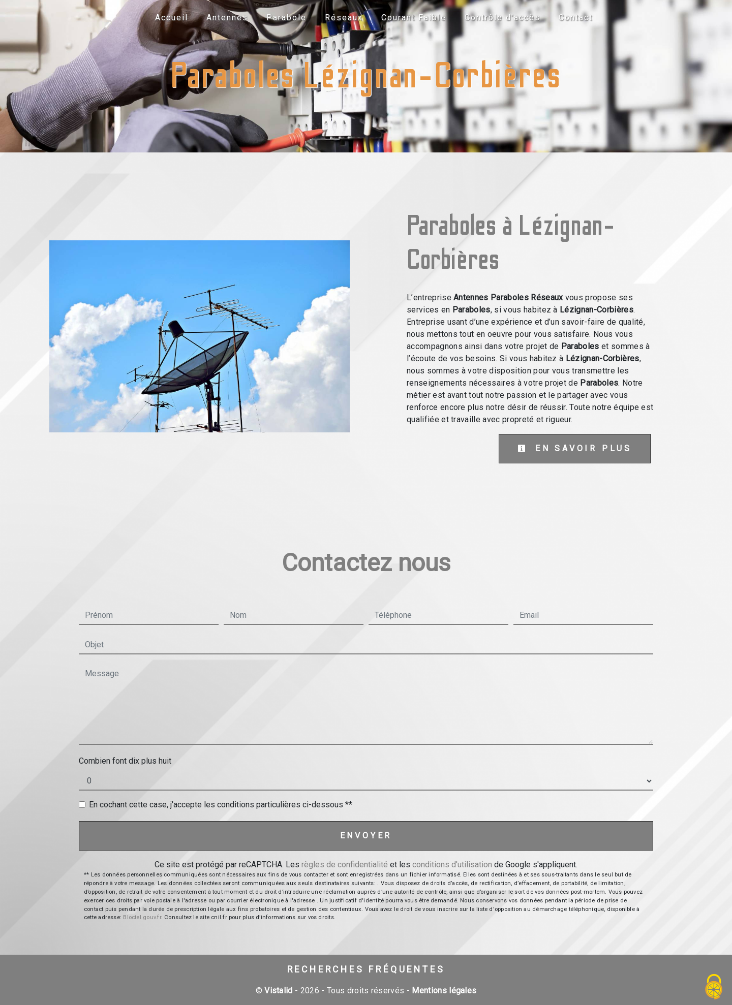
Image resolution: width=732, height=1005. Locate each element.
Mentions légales (443, 990)
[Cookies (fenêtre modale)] (714, 987)
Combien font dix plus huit (125, 761)
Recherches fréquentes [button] (366, 969)
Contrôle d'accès (502, 17)
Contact (576, 17)
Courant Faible (413, 17)
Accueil (171, 17)
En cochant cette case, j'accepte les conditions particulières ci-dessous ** (220, 804)
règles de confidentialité (344, 864)
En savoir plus (574, 448)
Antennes (227, 17)
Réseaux (344, 17)
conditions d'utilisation (452, 864)
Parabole (286, 17)
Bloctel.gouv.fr (142, 917)
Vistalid (278, 990)
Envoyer (366, 835)
